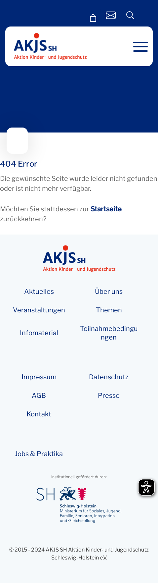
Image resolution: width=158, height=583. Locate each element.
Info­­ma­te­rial (39, 333)
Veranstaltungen (39, 310)
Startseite (106, 209)
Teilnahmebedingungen (109, 333)
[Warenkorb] (93, 18)
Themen (109, 310)
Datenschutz (109, 377)
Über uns (109, 291)
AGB (39, 395)
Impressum (39, 377)
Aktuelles (39, 291)
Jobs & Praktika (39, 454)
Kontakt (38, 414)
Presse (109, 395)
